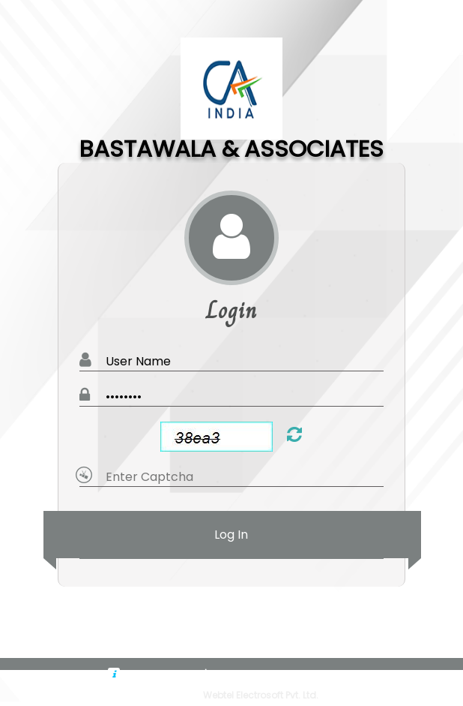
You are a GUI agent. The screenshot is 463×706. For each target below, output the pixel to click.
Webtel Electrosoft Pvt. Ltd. (260, 695)
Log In (231, 534)
